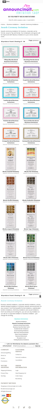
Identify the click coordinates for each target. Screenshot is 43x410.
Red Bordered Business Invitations (11, 81)
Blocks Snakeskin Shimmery (31, 200)
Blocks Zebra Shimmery (10, 257)
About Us (3, 355)
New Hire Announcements (21, 332)
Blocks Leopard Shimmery (11, 229)
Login (16, 370)
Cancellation (18, 360)
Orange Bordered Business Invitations (10, 142)
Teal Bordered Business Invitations (10, 101)
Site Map (3, 376)
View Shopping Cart (20, 373)
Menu (6, 1)
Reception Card (21, 338)
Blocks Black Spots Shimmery (31, 287)
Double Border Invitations (21, 329)
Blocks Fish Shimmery (31, 171)
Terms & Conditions (20, 357)
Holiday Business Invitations (21, 340)
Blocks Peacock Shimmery (31, 257)
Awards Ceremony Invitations (21, 323)
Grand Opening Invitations (21, 330)
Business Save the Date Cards (21, 327)
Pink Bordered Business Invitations (10, 121)
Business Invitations (21, 321)
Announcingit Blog (6, 353)
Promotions (4, 361)
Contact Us (18, 354)
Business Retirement (21, 336)
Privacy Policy (4, 373)
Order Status (18, 376)
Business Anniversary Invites (21, 325)
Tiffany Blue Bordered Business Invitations (11, 60)
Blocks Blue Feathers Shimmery (10, 287)
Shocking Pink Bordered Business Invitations (31, 60)
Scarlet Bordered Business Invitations (31, 101)
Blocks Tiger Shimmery (31, 229)
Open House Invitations (21, 334)
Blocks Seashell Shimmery (11, 171)
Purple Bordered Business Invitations (31, 81)
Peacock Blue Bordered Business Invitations (31, 121)
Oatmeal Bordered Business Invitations (31, 142)
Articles (3, 358)
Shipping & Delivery (6, 370)
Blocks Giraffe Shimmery (11, 200)
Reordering (18, 378)
